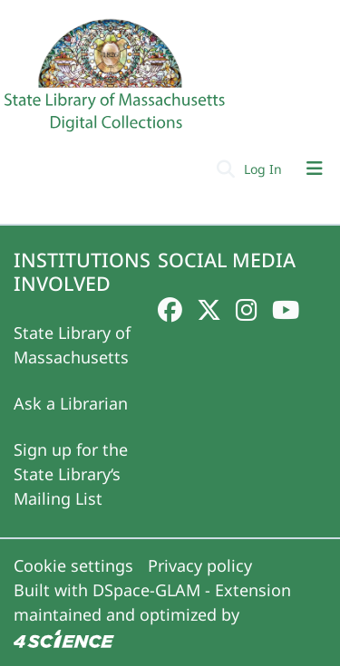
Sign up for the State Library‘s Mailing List (71, 474)
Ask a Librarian (71, 403)
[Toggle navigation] (314, 168)
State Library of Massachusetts (72, 345)
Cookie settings (73, 565)
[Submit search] (225, 168)
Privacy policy (200, 565)
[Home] (117, 82)
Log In (265, 169)
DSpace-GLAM (146, 590)
